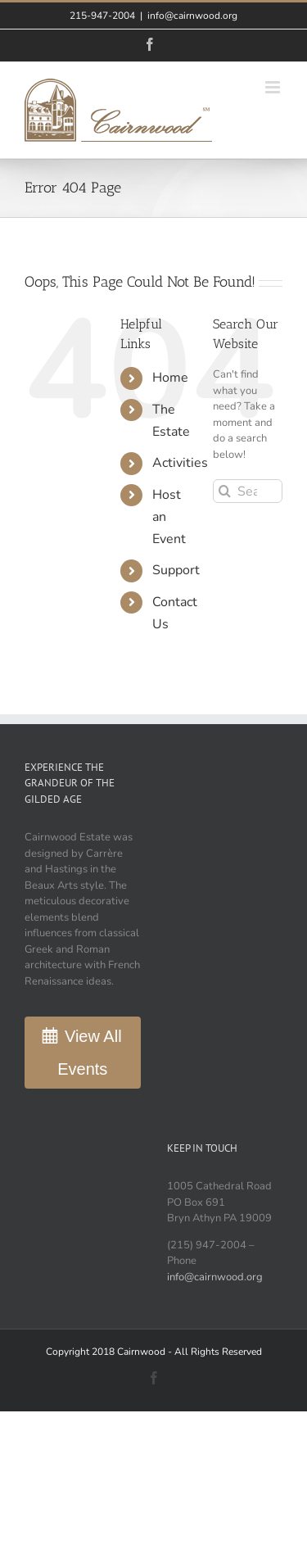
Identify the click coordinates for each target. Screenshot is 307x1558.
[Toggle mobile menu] (273, 87)
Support (176, 570)
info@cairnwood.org (192, 15)
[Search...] (247, 491)
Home (170, 378)
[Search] (225, 491)
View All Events (89, 1052)
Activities (180, 463)
